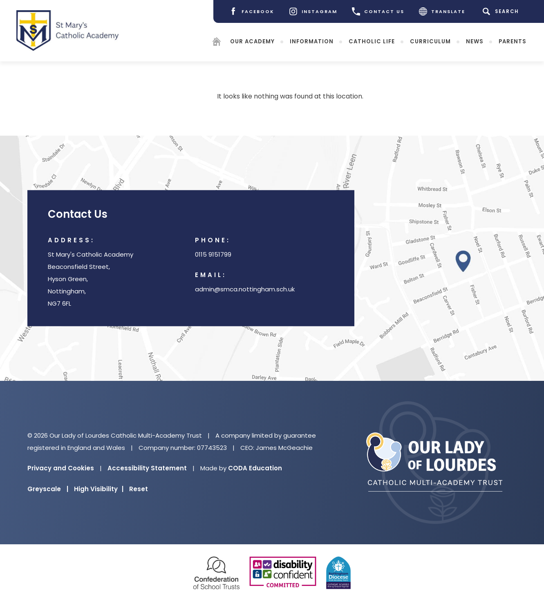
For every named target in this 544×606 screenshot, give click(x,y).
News (475, 41)
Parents (512, 41)
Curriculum (430, 41)
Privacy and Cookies (60, 468)
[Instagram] (313, 11)
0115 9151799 (213, 254)
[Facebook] (252, 11)
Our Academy (252, 41)
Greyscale (47, 489)
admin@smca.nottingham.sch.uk (245, 289)
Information (312, 41)
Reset (138, 489)
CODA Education (255, 468)
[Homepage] (216, 42)
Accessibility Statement (147, 468)
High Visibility (98, 489)
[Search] (502, 11)
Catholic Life (372, 41)
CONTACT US (378, 11)
